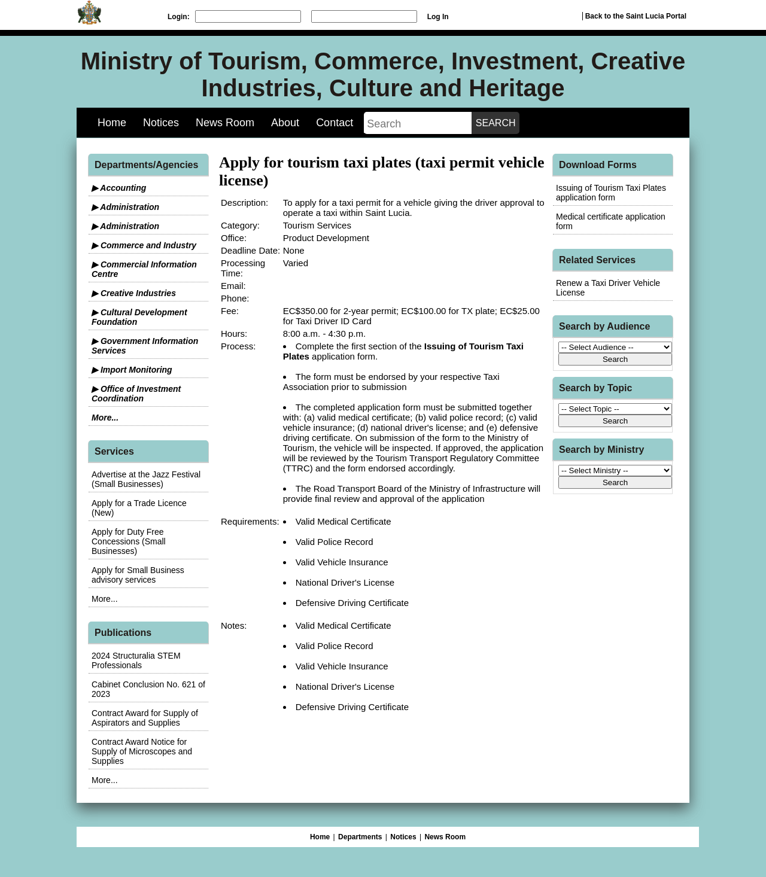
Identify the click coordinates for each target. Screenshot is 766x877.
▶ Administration (125, 207)
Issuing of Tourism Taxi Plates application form (611, 192)
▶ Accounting (119, 188)
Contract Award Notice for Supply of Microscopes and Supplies (142, 751)
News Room (225, 123)
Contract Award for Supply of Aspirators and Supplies (145, 717)
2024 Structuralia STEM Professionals (136, 660)
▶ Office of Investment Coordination (136, 393)
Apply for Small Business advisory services (138, 574)
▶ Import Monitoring (132, 369)
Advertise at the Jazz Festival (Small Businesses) (146, 479)
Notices (161, 123)
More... (105, 417)
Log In (438, 17)
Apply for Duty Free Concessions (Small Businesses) (129, 541)
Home (112, 123)
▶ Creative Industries (134, 293)
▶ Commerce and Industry (144, 245)
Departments (360, 837)
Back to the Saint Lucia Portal (635, 16)
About (285, 123)
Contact (334, 123)
